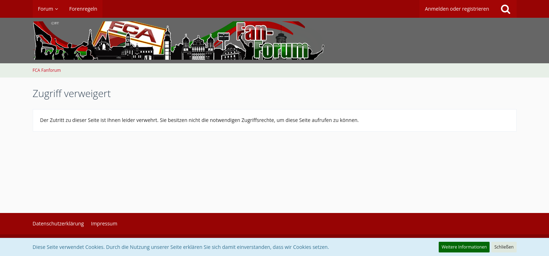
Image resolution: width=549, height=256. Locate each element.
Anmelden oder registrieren (457, 8)
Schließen (503, 247)
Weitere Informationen (464, 247)
